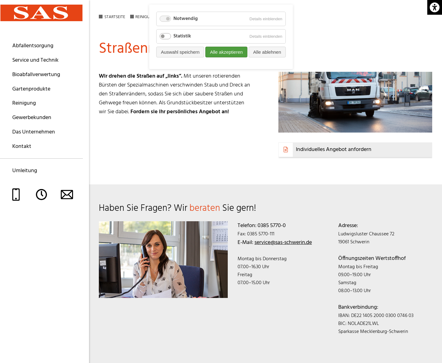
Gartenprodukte (31, 89)
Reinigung (24, 103)
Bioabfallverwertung (36, 74)
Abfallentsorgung (32, 45)
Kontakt (21, 146)
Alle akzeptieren (226, 52)
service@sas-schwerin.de (283, 242)
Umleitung (24, 170)
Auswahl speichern (180, 52)
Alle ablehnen (267, 52)
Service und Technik (35, 60)
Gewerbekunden (31, 117)
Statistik (182, 36)
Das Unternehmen (33, 132)
